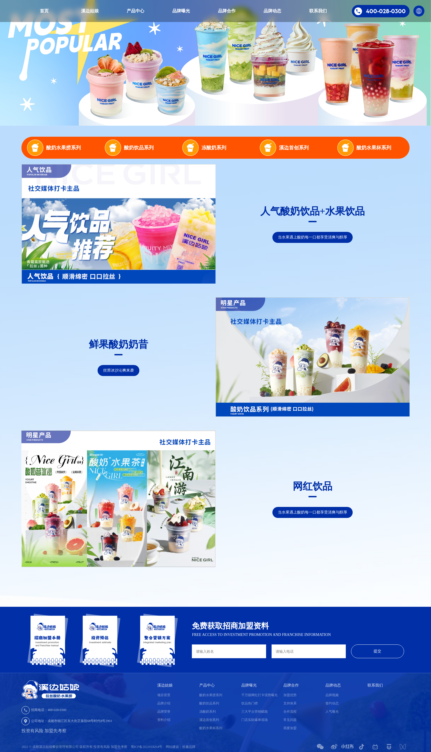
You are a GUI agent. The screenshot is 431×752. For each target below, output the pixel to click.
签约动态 (332, 703)
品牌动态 (272, 11)
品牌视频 (332, 695)
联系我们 (318, 11)
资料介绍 (163, 720)
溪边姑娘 (90, 11)
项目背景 (163, 695)
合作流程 (290, 711)
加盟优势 (290, 695)
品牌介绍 (163, 703)
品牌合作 (227, 11)
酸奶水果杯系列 (210, 728)
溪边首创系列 (209, 720)
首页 (44, 11)
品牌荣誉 (163, 711)
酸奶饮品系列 (209, 703)
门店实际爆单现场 (254, 720)
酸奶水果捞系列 (210, 695)
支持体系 (290, 703)
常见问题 (290, 720)
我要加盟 (290, 728)
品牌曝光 (181, 11)
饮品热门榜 (249, 703)
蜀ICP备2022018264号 (147, 747)
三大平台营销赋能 (254, 711)
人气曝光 (332, 711)
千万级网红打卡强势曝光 (259, 695)
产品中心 (135, 11)
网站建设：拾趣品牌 (180, 747)
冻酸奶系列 (207, 711)
